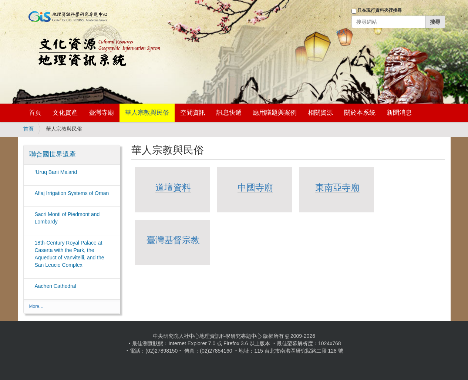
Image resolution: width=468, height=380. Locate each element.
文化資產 (65, 112)
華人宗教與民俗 (147, 112)
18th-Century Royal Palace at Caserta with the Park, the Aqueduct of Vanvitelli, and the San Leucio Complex (69, 254)
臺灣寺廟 (101, 112)
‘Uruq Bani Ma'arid (56, 172)
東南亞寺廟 (337, 187)
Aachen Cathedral (55, 286)
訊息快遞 (229, 112)
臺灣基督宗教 (173, 240)
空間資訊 (192, 112)
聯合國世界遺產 (52, 154)
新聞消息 (399, 112)
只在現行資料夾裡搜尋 (379, 10)
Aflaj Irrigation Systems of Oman (72, 193)
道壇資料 (173, 187)
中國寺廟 (255, 187)
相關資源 (320, 112)
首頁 (35, 112)
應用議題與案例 (275, 112)
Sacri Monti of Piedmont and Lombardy (67, 218)
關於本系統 (360, 112)
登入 (341, 32)
